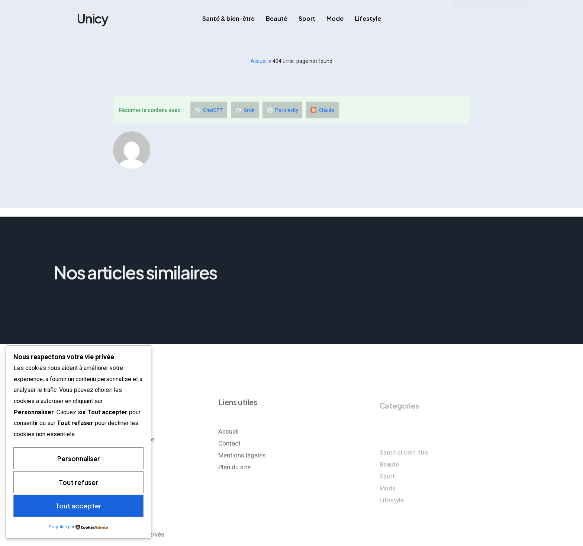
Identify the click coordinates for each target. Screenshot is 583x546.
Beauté (276, 18)
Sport (307, 18)
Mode (335, 18)
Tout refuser (78, 482)
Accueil (259, 61)
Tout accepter (78, 505)
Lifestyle (368, 18)
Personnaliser (78, 458)
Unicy (93, 18)
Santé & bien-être (228, 18)
